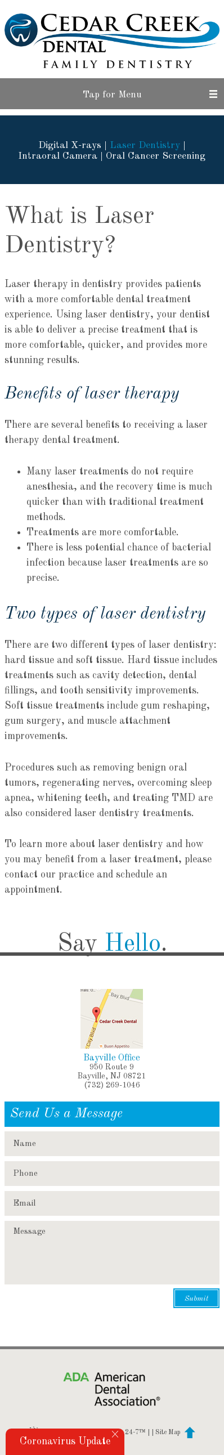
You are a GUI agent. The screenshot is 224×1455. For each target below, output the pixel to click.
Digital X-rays (69, 145)
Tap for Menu (112, 95)
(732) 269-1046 (112, 1085)
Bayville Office (111, 1058)
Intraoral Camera (57, 156)
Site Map (168, 1432)
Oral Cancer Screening (155, 156)
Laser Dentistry (145, 145)
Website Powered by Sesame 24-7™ (87, 1432)
